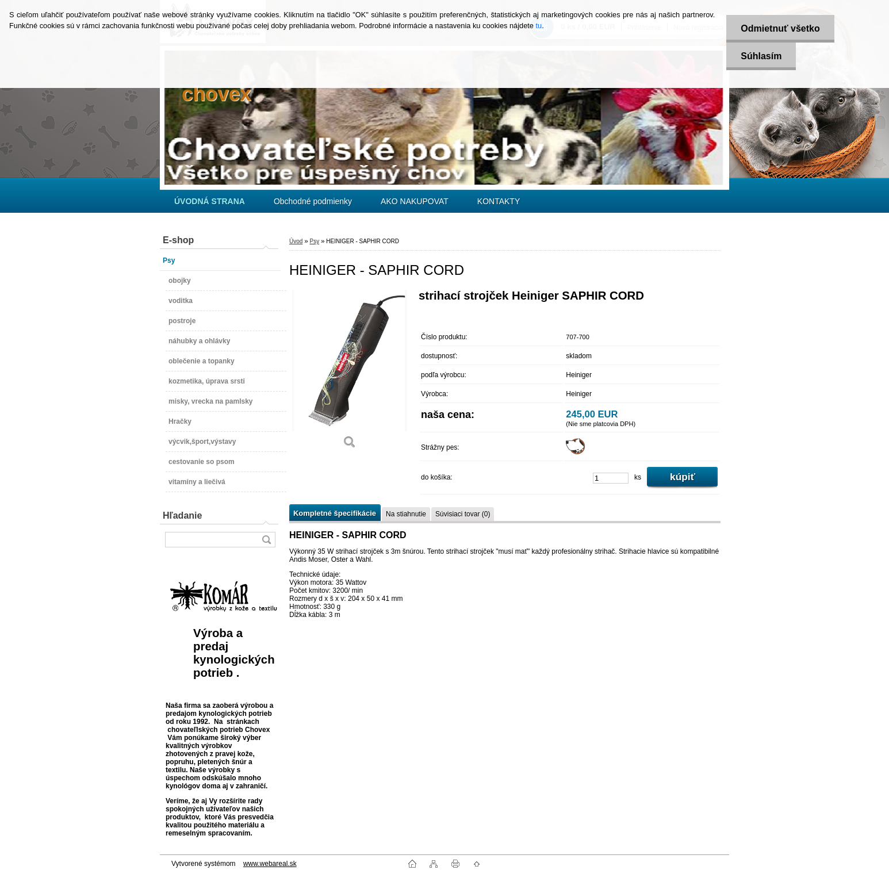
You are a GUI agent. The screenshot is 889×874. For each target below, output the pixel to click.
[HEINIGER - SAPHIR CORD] (349, 373)
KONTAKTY (498, 201)
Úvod (295, 241)
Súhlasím (761, 56)
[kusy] (611, 478)
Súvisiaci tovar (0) (462, 514)
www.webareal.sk (270, 864)
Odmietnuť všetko (780, 28)
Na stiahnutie (406, 514)
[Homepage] (209, 201)
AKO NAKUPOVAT (415, 201)
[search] (266, 539)
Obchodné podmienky (313, 201)
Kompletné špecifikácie (334, 513)
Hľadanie (182, 515)
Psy (314, 241)
